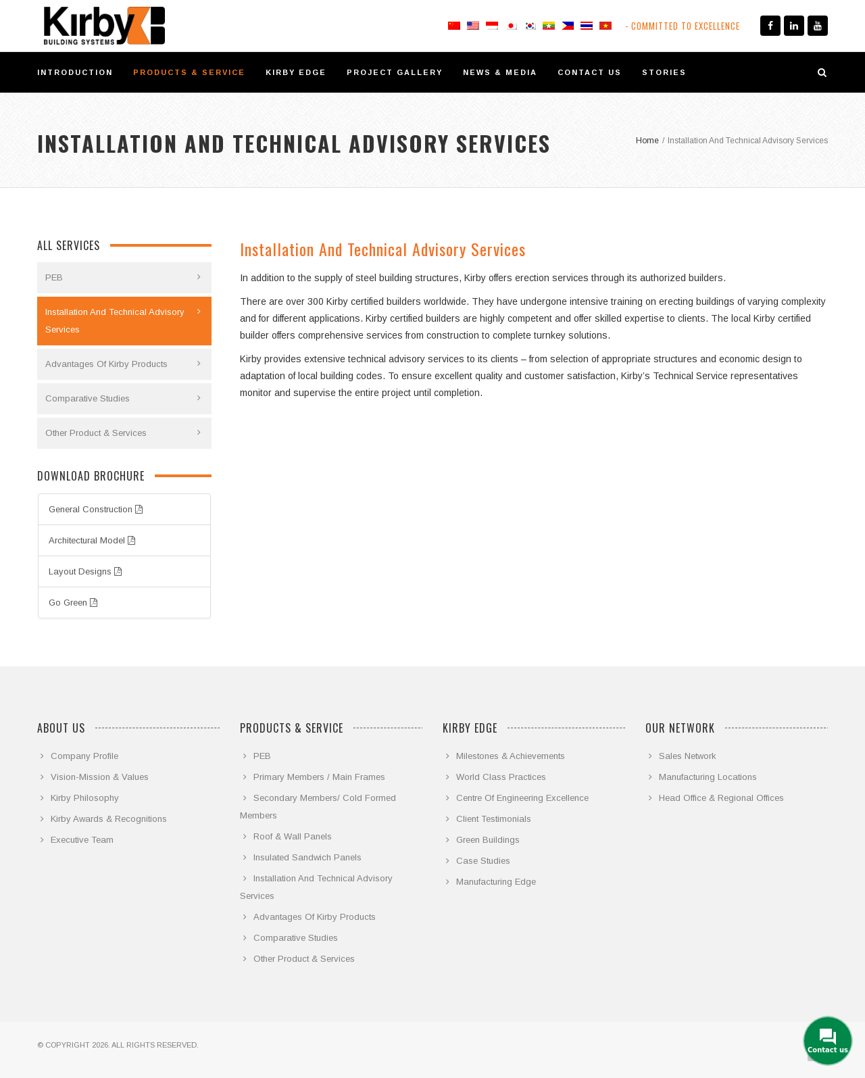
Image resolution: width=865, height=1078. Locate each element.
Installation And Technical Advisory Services (114, 321)
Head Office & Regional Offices (721, 798)
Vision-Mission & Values (100, 777)
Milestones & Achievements (510, 756)
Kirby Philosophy (85, 798)
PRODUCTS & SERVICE (189, 72)
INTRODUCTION (75, 72)
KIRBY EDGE (296, 72)
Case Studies (483, 861)
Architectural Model (92, 540)
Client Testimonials (493, 819)
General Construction (96, 509)
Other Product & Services (96, 433)
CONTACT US (590, 72)
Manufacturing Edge (496, 882)
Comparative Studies (87, 398)
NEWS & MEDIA (500, 72)
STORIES (664, 72)
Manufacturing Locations (708, 777)
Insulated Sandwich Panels (307, 857)
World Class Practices (501, 777)
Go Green (73, 602)
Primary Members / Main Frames (319, 777)
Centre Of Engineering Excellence (522, 798)
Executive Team (82, 840)
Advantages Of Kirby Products (106, 364)
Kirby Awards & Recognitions (109, 819)
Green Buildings (488, 840)
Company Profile (84, 756)
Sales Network (687, 756)
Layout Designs (85, 571)
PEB (54, 277)
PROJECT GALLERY (395, 72)
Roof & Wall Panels (292, 836)
